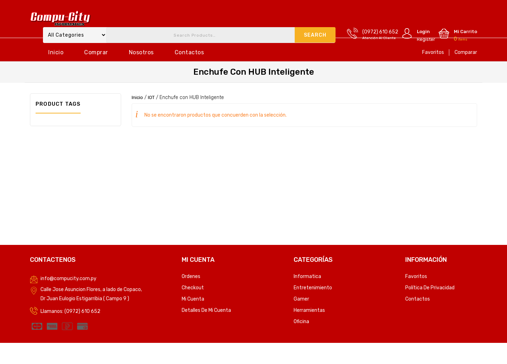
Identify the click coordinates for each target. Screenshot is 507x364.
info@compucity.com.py (68, 279)
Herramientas (309, 310)
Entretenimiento (313, 288)
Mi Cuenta (193, 299)
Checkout (193, 288)
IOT (152, 97)
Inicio (55, 52)
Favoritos (433, 52)
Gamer (301, 299)
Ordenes (191, 276)
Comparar (466, 52)
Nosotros (141, 52)
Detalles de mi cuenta (206, 310)
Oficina (301, 322)
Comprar (96, 52)
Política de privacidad (430, 288)
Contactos (189, 52)
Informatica (307, 276)
